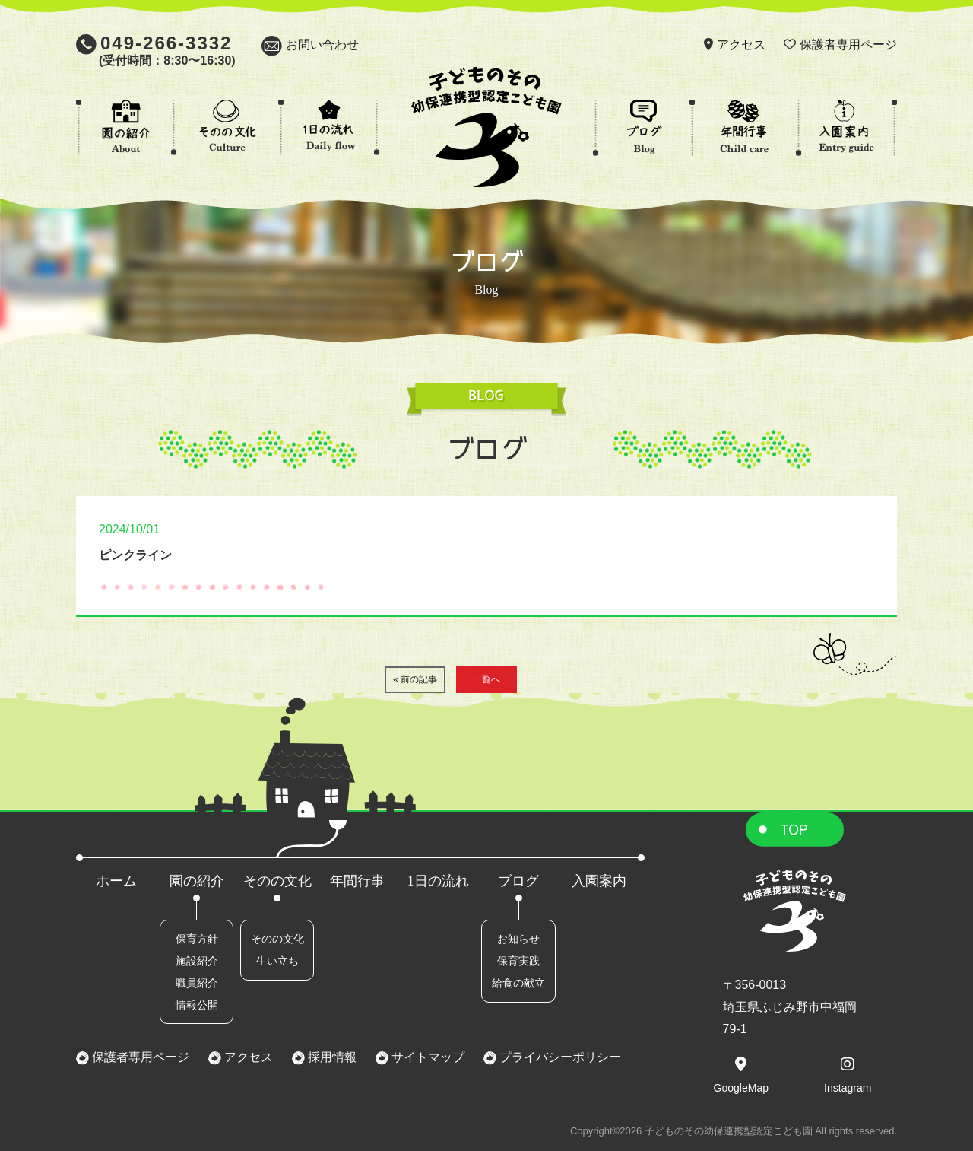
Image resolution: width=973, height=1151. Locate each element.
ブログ (518, 881)
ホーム (116, 881)
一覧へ (486, 679)
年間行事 (357, 881)
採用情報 (331, 1057)
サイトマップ (426, 1057)
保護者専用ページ (848, 44)
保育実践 (518, 961)
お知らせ (518, 939)
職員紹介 (197, 983)
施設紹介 (197, 961)
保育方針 (197, 939)
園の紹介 (197, 881)
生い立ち (277, 961)
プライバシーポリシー (558, 1057)
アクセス (741, 44)
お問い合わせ (322, 44)
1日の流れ (438, 881)
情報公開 (197, 1005)
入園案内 (599, 881)
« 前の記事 (415, 679)
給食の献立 (518, 983)
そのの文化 (277, 881)
